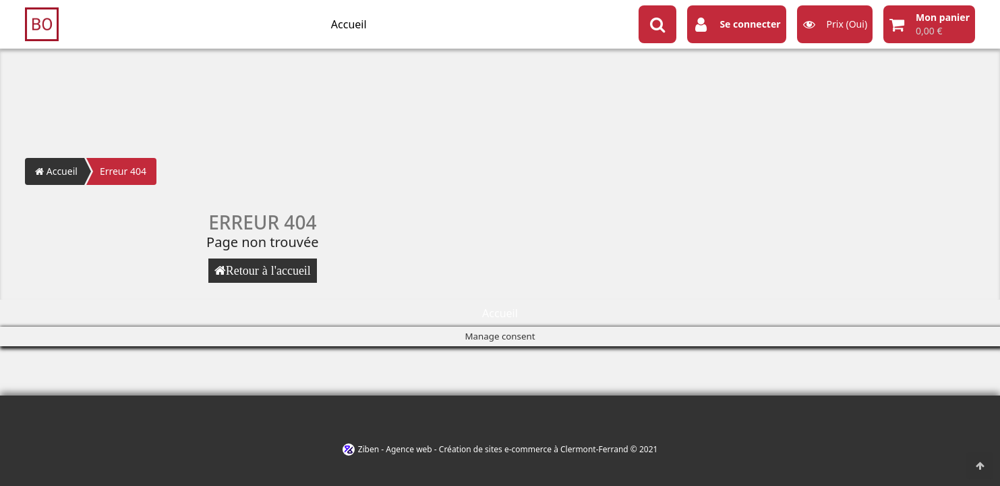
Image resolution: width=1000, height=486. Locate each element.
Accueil (349, 24)
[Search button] (657, 24)
